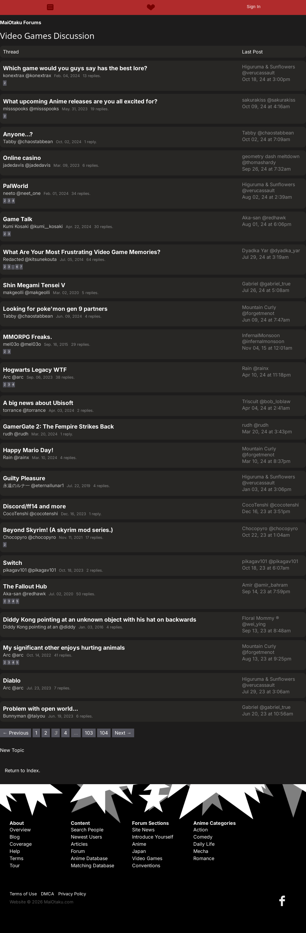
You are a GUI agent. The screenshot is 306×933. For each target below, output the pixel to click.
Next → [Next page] (123, 733)
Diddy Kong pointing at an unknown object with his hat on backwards (99, 619)
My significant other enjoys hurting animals (64, 647)
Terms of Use (23, 893)
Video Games (147, 858)
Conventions (146, 865)
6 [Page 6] (17, 266)
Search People (87, 830)
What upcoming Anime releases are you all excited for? (80, 101)
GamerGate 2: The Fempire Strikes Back (58, 426)
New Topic (12, 750)
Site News (143, 830)
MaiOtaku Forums (20, 22)
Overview (20, 830)
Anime (139, 844)
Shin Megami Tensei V (34, 285)
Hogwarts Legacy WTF (35, 369)
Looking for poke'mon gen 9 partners (55, 308)
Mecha (200, 851)
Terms (16, 858)
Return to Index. (22, 770)
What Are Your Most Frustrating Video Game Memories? (81, 252)
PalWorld (15, 185)
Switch (12, 562)
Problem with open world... (40, 708)
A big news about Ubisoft (38, 402)
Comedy (202, 837)
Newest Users (86, 837)
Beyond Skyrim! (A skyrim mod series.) (58, 529)
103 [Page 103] (89, 733)
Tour (15, 865)
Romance (203, 858)
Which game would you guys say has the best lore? (75, 68)
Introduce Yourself (152, 837)
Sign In (254, 6)
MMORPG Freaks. (27, 336)
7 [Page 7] (21, 266)
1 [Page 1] (36, 733)
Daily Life (204, 844)
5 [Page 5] (17, 601)
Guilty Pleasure (24, 478)
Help (15, 851)
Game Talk (17, 219)
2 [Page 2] (5, 83)
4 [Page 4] (13, 200)
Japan (139, 851)
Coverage (21, 844)
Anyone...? (18, 134)
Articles (79, 844)
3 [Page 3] (9, 200)
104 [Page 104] (104, 733)
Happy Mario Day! (28, 450)
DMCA (47, 893)
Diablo (12, 680)
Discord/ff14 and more (34, 506)
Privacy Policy (72, 893)
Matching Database (92, 865)
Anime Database (89, 858)
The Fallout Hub (25, 586)
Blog (15, 837)
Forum (78, 851)
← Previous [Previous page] (15, 733)
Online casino (22, 157)
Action (200, 830)
